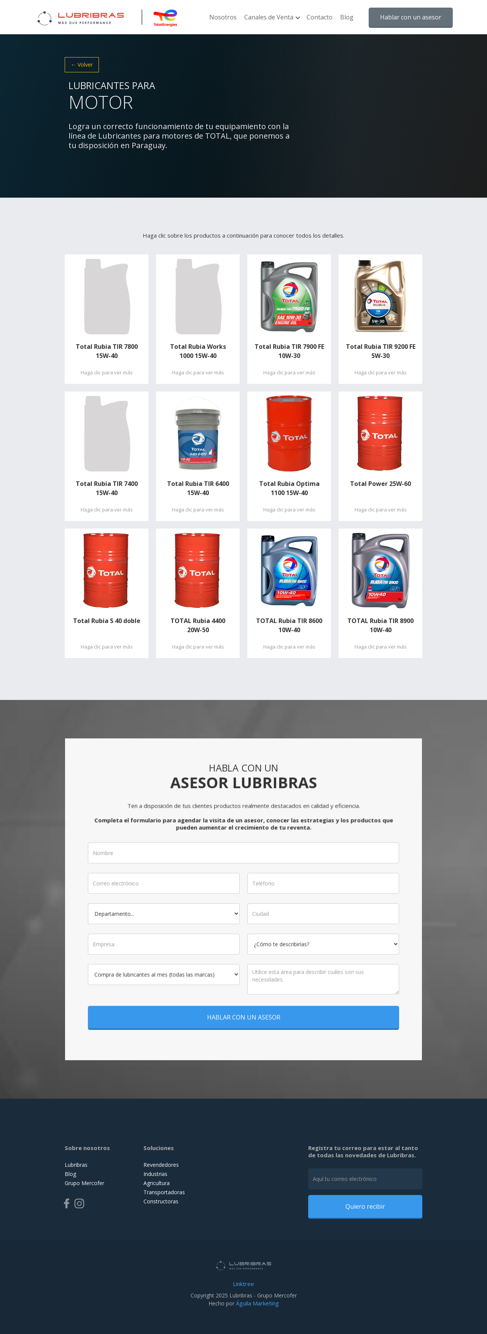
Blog (346, 17)
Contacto (320, 17)
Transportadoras (164, 1192)
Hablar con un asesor (410, 17)
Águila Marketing (257, 1303)
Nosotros (223, 17)
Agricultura (156, 1183)
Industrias (155, 1173)
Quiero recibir (365, 1206)
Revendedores (161, 1164)
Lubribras (76, 1164)
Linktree (243, 1284)
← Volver (82, 64)
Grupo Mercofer (84, 1183)
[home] (80, 17)
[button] (271, 21)
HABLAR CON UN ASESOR (243, 1006)
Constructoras (160, 1201)
